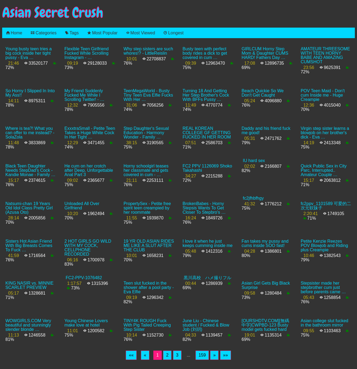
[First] (131, 355)
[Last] (225, 355)
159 (202, 355)
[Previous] (145, 355)
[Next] (214, 355)
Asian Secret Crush (52, 13)
